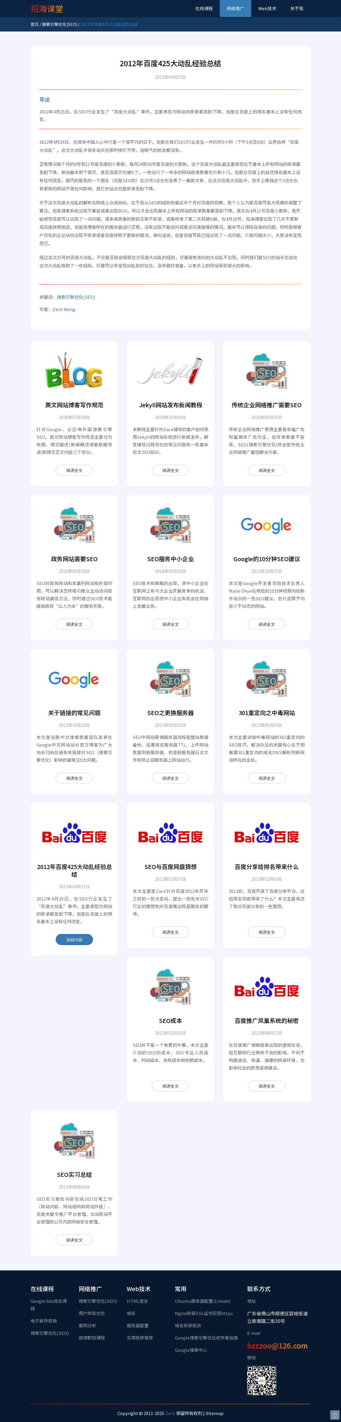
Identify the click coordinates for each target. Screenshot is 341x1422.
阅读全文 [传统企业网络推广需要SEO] (267, 470)
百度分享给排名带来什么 (267, 866)
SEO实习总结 (74, 1174)
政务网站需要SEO (74, 558)
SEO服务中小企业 (170, 558)
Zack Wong (63, 309)
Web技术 (267, 8)
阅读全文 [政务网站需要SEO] (74, 624)
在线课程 (204, 8)
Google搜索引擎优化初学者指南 (206, 1338)
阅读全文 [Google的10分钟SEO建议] (267, 624)
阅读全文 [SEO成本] (170, 1086)
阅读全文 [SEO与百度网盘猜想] (170, 932)
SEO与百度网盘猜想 (170, 866)
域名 (131, 1313)
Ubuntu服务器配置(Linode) (202, 1301)
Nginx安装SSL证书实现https (204, 1313)
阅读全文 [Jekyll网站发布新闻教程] (170, 470)
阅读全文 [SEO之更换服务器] (170, 778)
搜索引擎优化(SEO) (59, 24)
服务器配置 (138, 1325)
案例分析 (87, 1325)
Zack (170, 1413)
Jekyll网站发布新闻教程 (170, 405)
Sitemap (214, 1413)
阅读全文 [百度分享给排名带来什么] (267, 932)
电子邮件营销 (44, 1321)
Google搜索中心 (191, 1350)
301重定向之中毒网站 (267, 712)
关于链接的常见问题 (74, 712)
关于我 (296, 8)
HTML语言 (137, 1301)
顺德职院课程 (92, 1338)
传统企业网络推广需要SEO (267, 405)
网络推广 (235, 8)
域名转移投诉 (188, 1325)
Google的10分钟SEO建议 (266, 558)
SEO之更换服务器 (170, 712)
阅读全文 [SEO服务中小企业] (170, 624)
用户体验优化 (92, 1313)
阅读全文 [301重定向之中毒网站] (267, 778)
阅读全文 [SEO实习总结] (74, 1240)
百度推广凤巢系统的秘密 (267, 1020)
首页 (35, 24)
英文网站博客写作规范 (74, 405)
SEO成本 (170, 1020)
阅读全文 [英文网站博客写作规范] (74, 470)
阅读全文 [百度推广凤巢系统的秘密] (267, 1086)
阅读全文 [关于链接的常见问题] (74, 778)
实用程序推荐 (140, 1338)
